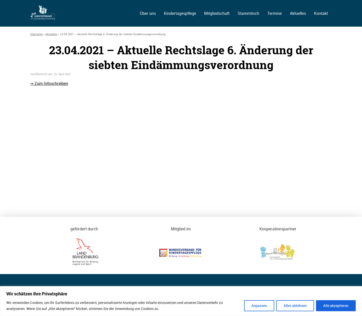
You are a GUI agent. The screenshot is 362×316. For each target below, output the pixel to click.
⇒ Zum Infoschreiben (49, 83)
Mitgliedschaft (217, 13)
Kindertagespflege (180, 13)
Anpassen (259, 305)
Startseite (36, 34)
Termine (274, 13)
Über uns (148, 13)
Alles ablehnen (295, 305)
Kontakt (321, 13)
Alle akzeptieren (335, 305)
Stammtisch (248, 13)
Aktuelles (298, 13)
